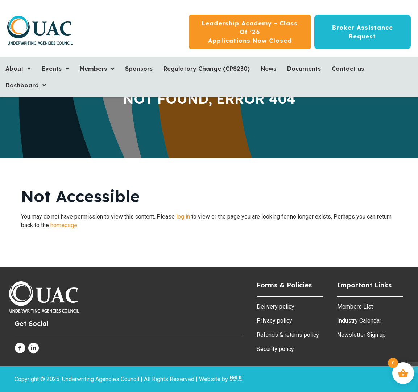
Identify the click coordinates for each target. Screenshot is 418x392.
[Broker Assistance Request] (362, 32)
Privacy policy (274, 320)
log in (183, 216)
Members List (355, 306)
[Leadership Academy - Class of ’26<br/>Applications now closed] (250, 32)
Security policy (275, 349)
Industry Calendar (359, 320)
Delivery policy (275, 306)
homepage (63, 225)
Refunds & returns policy (288, 334)
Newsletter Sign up (361, 334)
